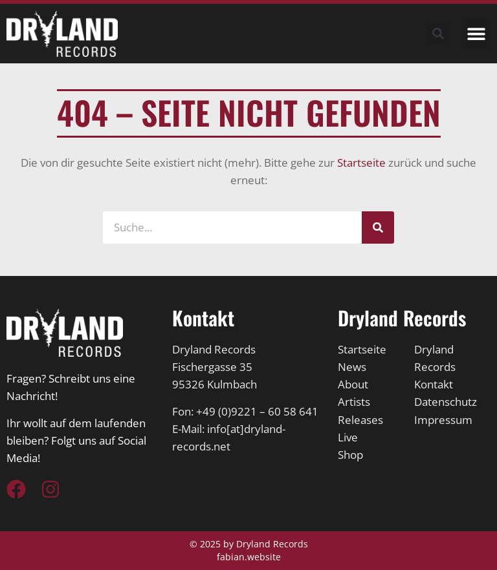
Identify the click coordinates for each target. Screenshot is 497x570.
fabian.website (249, 557)
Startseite (361, 162)
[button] (476, 33)
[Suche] (378, 227)
